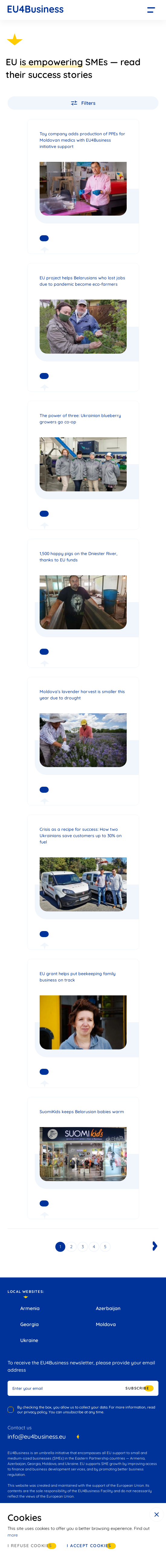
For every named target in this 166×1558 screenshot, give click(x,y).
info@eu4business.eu (37, 1436)
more (13, 1535)
